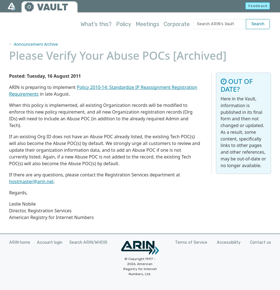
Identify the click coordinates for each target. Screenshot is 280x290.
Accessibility (229, 242)
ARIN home (19, 242)
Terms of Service (191, 242)
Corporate (177, 24)
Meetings (147, 24)
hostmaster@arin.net (31, 181)
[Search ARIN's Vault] (219, 24)
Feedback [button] (258, 6)
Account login (49, 242)
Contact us (260, 242)
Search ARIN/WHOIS (88, 242)
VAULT (52, 7)
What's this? (96, 24)
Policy (123, 24)
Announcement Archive (36, 44)
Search (257, 24)
